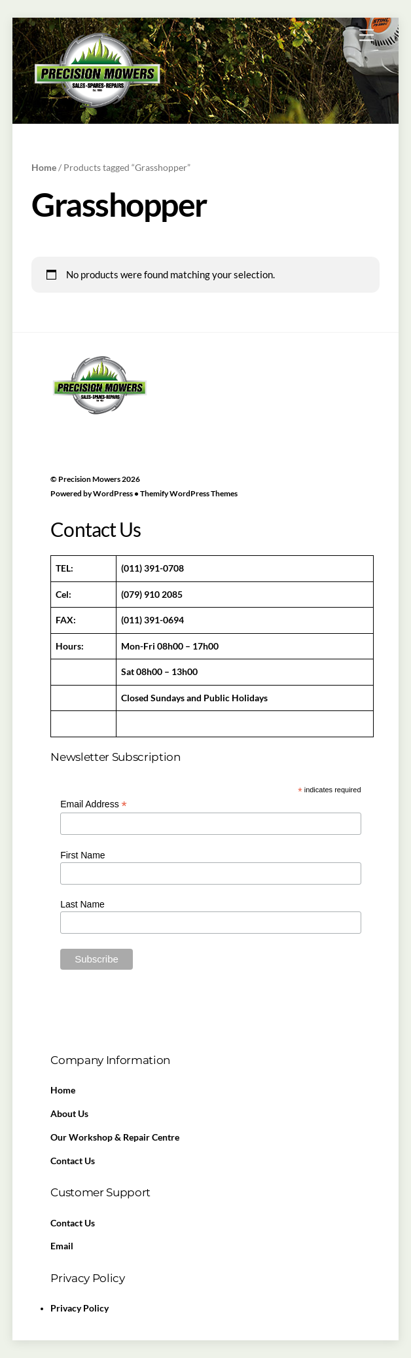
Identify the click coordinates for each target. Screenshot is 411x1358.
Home (43, 167)
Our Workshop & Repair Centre (114, 1137)
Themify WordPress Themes (189, 493)
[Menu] (366, 35)
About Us (69, 1114)
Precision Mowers (89, 479)
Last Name (82, 904)
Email (61, 1246)
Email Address (93, 804)
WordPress (113, 493)
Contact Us (72, 1161)
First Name (82, 855)
